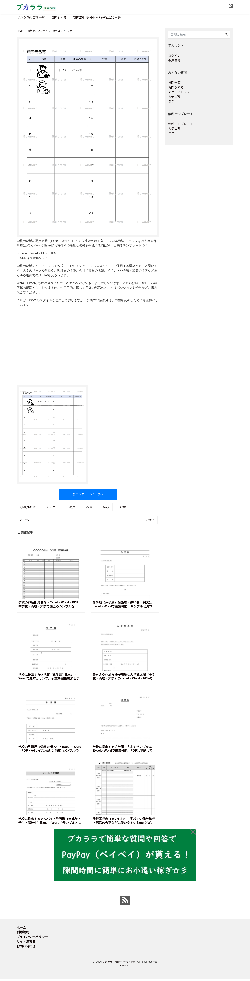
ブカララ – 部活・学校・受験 (119, 963)
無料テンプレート (180, 123)
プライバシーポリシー (32, 939)
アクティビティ (179, 92)
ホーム (21, 929)
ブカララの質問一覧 (31, 17)
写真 (72, 507)
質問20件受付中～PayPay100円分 (97, 17)
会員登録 (174, 60)
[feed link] (125, 902)
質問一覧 (174, 82)
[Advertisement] (88, 344)
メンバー (52, 507)
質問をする (59, 17)
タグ (171, 101)
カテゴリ (174, 96)
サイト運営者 (26, 943)
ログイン (174, 55)
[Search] (226, 34)
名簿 (89, 507)
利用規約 (23, 934)
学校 (106, 507)
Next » (149, 520)
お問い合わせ (26, 948)
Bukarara (125, 967)
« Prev (24, 520)
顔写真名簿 (28, 507)
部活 (123, 507)
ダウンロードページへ (88, 494)
